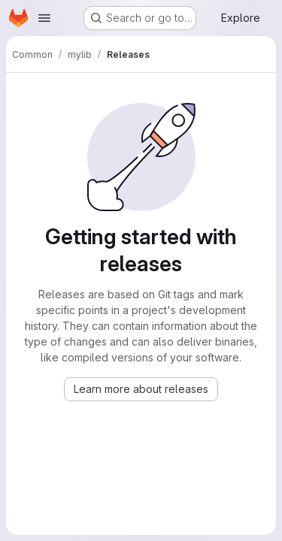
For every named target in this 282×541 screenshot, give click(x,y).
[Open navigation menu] (44, 18)
